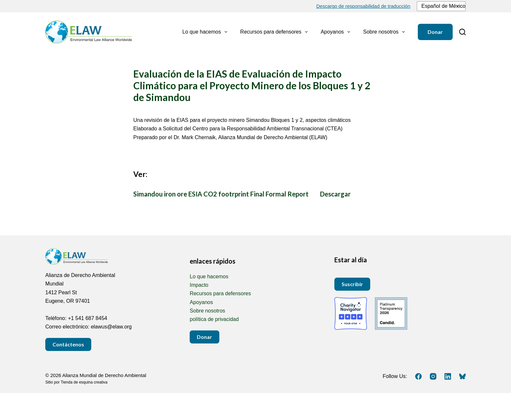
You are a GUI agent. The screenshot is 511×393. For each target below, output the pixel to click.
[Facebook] (418, 376)
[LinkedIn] (448, 376)
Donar (435, 32)
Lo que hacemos (206, 32)
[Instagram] (433, 376)
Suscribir (352, 284)
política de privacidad (214, 319)
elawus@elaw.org (111, 326)
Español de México (440, 6)
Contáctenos (68, 344)
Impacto (199, 285)
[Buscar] (462, 32)
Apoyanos (337, 32)
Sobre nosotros (385, 32)
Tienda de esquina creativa (84, 382)
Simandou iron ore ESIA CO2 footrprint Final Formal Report (221, 194)
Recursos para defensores (275, 32)
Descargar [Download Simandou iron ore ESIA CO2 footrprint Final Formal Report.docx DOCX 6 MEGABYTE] (335, 194)
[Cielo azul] (462, 376)
